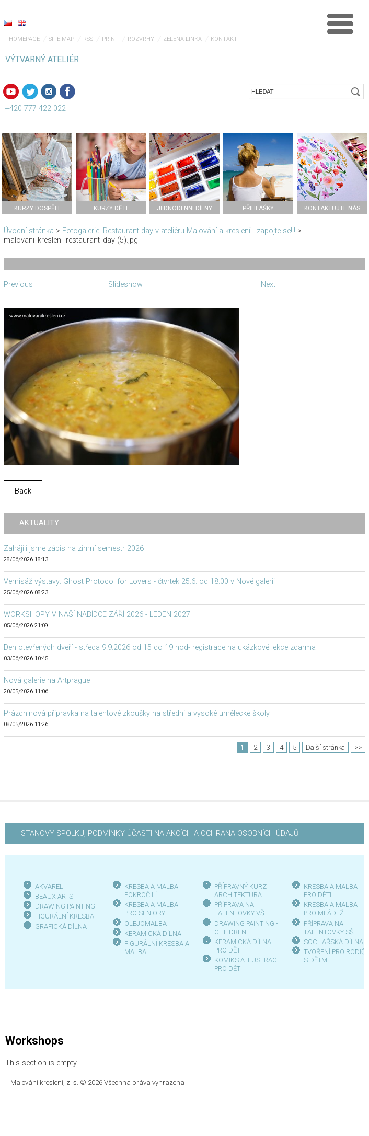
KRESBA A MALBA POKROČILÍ (151, 890)
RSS (88, 39)
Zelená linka (182, 39)
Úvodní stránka (29, 230)
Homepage (24, 39)
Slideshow (125, 284)
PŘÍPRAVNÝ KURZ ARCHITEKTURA (240, 890)
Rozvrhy (141, 39)
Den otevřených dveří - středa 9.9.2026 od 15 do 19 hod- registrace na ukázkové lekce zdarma (160, 647)
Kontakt (224, 39)
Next (268, 284)
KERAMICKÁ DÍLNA (152, 933)
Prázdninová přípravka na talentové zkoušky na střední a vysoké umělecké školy (137, 713)
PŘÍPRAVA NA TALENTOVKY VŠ (239, 909)
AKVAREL (49, 886)
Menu (340, 23)
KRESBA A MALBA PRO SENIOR (151, 909)
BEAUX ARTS (54, 896)
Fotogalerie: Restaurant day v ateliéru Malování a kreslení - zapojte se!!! (179, 230)
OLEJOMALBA (145, 923)
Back (23, 491)
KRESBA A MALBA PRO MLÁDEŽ (331, 909)
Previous (18, 284)
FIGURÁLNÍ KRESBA (64, 916)
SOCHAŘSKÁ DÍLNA (333, 942)
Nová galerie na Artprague (47, 680)
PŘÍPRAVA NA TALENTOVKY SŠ (329, 928)
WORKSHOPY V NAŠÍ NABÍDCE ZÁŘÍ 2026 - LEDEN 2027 (97, 614)
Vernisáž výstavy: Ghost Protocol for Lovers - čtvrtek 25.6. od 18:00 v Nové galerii (139, 581)
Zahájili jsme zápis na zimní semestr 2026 (74, 548)
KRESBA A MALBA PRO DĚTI (331, 890)
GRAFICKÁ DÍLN (59, 927)
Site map (61, 39)
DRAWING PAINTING (65, 906)
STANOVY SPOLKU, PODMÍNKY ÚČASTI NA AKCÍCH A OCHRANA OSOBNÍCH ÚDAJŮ (159, 833)
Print (110, 39)
